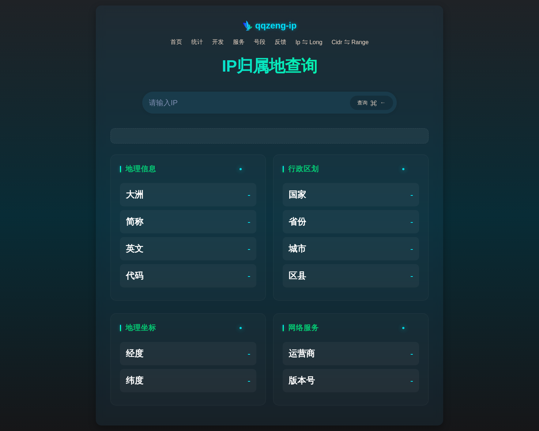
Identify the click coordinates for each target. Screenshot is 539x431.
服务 (239, 42)
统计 (197, 42)
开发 (218, 42)
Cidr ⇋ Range (350, 42)
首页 (176, 42)
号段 (259, 42)
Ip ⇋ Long (309, 42)
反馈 (280, 42)
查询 (371, 102)
